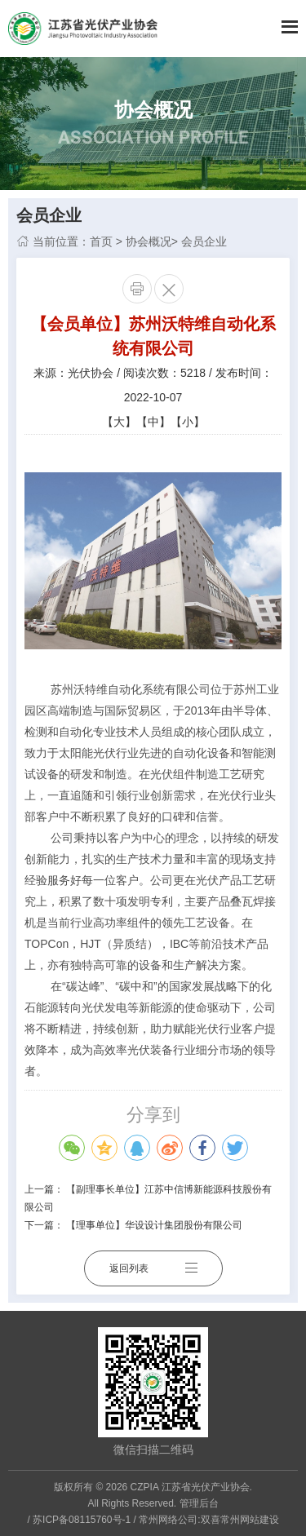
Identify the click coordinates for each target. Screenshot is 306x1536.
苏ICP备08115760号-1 (82, 1519)
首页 (101, 241)
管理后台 (199, 1503)
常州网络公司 (168, 1519)
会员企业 (204, 241)
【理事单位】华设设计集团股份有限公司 (154, 1225)
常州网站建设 (249, 1519)
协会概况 (148, 241)
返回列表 (153, 1268)
